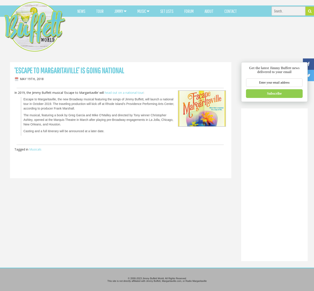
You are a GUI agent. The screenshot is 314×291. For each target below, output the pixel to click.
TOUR (100, 11)
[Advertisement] (193, 39)
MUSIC (143, 11)
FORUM (189, 11)
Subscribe (274, 93)
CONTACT (230, 11)
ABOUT (209, 11)
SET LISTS (166, 11)
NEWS (81, 11)
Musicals (35, 149)
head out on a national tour (124, 93)
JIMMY (120, 11)
